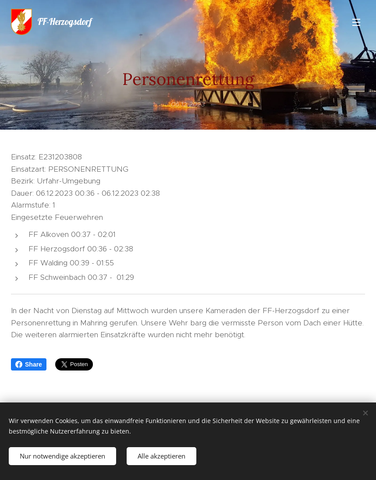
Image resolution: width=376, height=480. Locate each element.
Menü (356, 22)
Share (28, 364)
